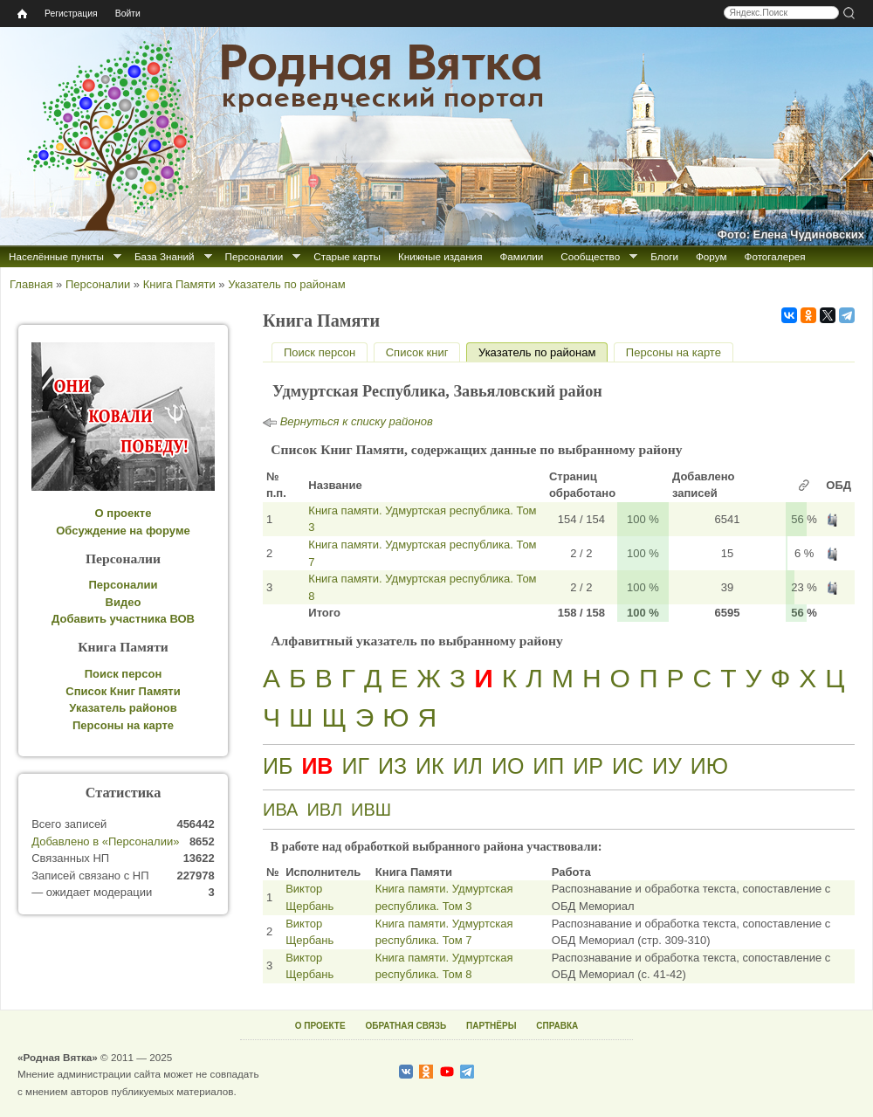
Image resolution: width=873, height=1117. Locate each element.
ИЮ (709, 766)
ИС (627, 766)
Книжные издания (440, 256)
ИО (507, 766)
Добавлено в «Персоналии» (105, 841)
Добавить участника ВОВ (123, 618)
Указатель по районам (286, 284)
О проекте (123, 513)
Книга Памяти (179, 284)
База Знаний (164, 256)
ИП (548, 766)
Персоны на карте (673, 352)
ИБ (277, 766)
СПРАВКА (557, 1026)
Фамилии (521, 256)
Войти (128, 13)
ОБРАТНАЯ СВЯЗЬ (405, 1026)
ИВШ (371, 809)
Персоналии (254, 256)
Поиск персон (319, 352)
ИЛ (468, 766)
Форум (711, 256)
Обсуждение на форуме (123, 530)
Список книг (417, 352)
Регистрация (71, 13)
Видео (123, 602)
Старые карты (347, 256)
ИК (430, 766)
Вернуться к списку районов (356, 421)
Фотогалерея (775, 256)
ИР (588, 766)
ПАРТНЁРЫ (491, 1026)
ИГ (355, 766)
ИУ (667, 766)
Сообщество (590, 256)
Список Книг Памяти (122, 691)
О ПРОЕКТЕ (320, 1026)
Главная (31, 284)
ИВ (317, 766)
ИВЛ (324, 809)
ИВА (280, 809)
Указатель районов (122, 707)
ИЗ (392, 766)
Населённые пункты (56, 256)
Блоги (664, 256)
